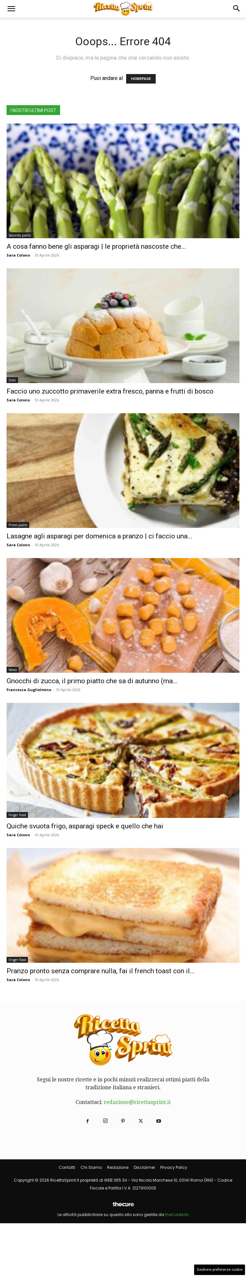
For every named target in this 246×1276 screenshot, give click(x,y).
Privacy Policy (173, 1167)
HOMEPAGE (141, 79)
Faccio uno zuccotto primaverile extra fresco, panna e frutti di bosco (110, 391)
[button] (11, 9)
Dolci (12, 380)
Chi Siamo (91, 1167)
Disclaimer (144, 1167)
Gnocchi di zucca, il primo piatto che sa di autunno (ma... (92, 681)
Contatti (67, 1167)
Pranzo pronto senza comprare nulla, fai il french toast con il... (101, 971)
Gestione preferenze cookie (219, 1269)
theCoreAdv (177, 1214)
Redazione (117, 1167)
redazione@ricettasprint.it (137, 1102)
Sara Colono (18, 255)
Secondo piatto (20, 235)
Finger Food (17, 815)
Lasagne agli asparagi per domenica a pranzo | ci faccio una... (99, 536)
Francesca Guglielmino (29, 689)
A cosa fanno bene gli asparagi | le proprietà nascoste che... (96, 246)
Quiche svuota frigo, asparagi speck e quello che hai (85, 826)
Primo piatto (18, 525)
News (13, 669)
